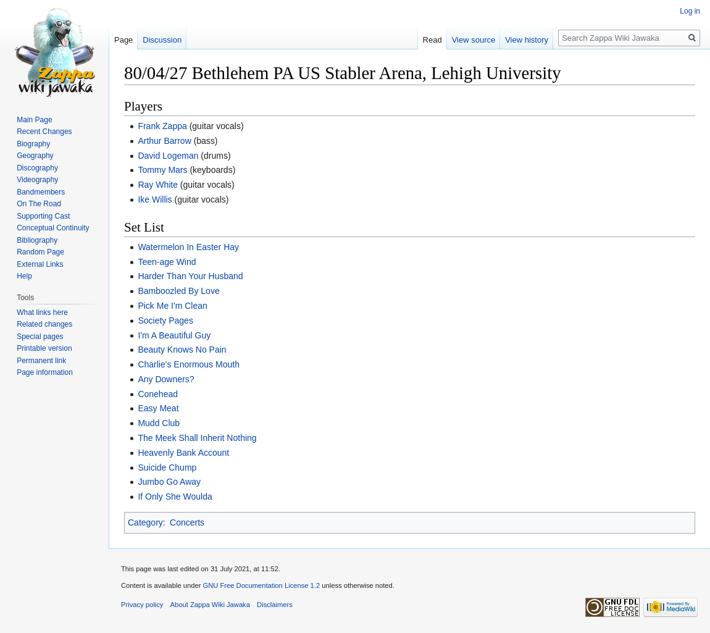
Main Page (34, 119)
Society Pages (165, 320)
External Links (40, 264)
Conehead (158, 394)
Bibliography (37, 240)
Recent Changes (44, 131)
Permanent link (41, 360)
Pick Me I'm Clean (172, 306)
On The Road (39, 203)
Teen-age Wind (167, 262)
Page (123, 39)
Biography (33, 144)
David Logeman (168, 156)
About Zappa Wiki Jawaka (210, 604)
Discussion (162, 39)
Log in (690, 11)
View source (474, 39)
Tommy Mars (162, 170)
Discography (37, 168)
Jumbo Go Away (169, 482)
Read (432, 39)
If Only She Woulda (175, 496)
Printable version (44, 348)
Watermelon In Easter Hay (188, 247)
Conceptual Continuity (53, 228)
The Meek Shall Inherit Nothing (197, 438)
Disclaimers (275, 604)
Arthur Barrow (164, 141)
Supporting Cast (43, 216)
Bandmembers (41, 192)
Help (24, 276)
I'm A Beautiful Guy (174, 335)
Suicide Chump (167, 467)
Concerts (187, 522)
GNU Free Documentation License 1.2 (261, 585)
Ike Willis (155, 199)
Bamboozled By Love (178, 291)
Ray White (158, 185)
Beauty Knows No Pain (182, 349)
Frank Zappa (162, 126)
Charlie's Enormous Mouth (189, 364)
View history (526, 39)
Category (145, 522)
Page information (45, 372)
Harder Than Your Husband (190, 276)
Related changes (44, 324)
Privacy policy (142, 604)
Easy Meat (158, 408)
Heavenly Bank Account (183, 453)
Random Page (40, 252)
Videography (37, 179)
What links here (42, 312)
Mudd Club (159, 423)
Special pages (40, 336)
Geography (35, 155)
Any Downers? (166, 379)
